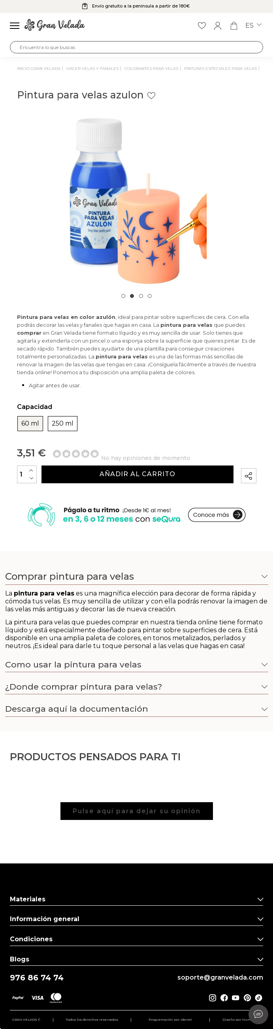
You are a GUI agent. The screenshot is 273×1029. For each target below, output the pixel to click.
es (253, 25)
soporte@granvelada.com (220, 977)
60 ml (30, 423)
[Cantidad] (27, 474)
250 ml (62, 423)
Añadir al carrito (137, 474)
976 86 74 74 (37, 977)
